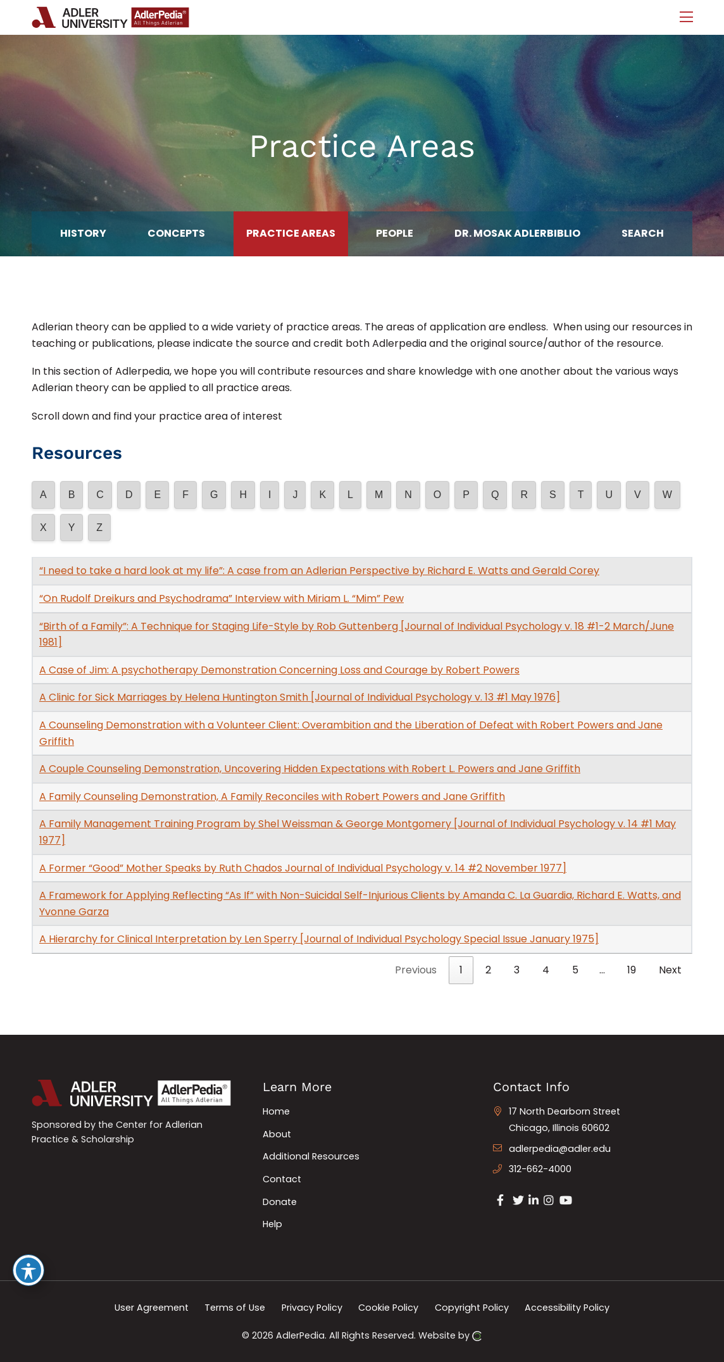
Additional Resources (311, 1156)
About (277, 1134)
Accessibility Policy (567, 1307)
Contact (282, 1179)
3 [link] (517, 970)
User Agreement (152, 1307)
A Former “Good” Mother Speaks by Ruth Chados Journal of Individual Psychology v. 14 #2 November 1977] (302, 868)
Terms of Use (234, 1307)
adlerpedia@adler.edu (560, 1148)
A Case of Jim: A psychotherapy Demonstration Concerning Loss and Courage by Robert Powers (279, 670)
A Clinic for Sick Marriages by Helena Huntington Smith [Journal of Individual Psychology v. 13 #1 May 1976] (299, 697)
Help (272, 1224)
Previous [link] (416, 970)
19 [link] (631, 970)
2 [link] (488, 970)
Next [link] (670, 970)
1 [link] (461, 970)
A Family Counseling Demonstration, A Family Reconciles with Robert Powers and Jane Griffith (272, 796)
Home (276, 1111)
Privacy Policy (312, 1307)
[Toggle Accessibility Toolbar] (28, 1270)
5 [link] (575, 970)
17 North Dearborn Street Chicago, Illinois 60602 (564, 1119)
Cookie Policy (388, 1307)
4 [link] (545, 970)
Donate (280, 1202)
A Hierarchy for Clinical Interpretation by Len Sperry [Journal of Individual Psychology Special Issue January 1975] (319, 939)
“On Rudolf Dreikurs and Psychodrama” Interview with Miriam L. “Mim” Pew (221, 598)
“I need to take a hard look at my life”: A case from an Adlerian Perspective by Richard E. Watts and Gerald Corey (319, 570)
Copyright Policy (472, 1307)
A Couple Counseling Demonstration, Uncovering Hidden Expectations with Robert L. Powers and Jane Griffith (309, 768)
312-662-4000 (540, 1169)
